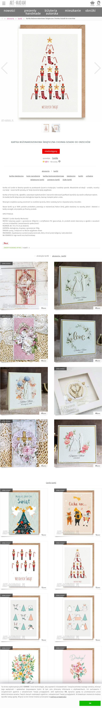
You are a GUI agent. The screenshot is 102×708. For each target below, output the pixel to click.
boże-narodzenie (33, 176)
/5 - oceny (50, 162)
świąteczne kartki (37, 180)
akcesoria (45, 171)
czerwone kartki (53, 180)
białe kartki (67, 180)
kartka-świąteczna (16, 176)
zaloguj (98, 5)
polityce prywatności (58, 697)
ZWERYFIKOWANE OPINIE (17, 248)
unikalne (89, 176)
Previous (4, 68)
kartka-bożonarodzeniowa (53, 176)
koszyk (92, 5)
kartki (56, 171)
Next (97, 68)
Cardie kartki (51, 483)
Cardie (55, 158)
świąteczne (71, 176)
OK (90, 703)
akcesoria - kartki (59, 256)
